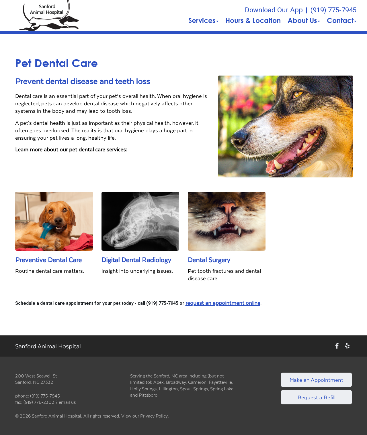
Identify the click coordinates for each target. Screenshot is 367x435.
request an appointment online (223, 303)
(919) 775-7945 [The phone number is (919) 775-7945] (333, 10)
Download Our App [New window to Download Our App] (274, 10)
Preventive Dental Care (48, 259)
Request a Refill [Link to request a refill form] (316, 397)
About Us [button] (304, 20)
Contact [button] (341, 20)
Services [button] (203, 20)
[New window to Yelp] (347, 345)
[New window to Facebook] (337, 345)
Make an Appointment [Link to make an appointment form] (316, 379)
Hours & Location (253, 20)
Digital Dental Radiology (136, 259)
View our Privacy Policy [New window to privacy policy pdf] (144, 416)
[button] (49, 15)
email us (67, 402)
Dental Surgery (209, 259)
